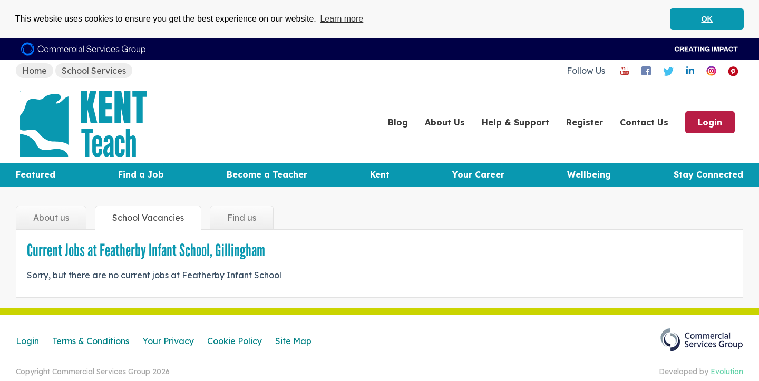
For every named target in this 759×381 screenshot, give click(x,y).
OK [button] (707, 19)
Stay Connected (708, 174)
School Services (94, 70)
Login (710, 122)
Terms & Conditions (90, 341)
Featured (35, 174)
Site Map (293, 341)
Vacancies (148, 217)
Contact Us (644, 122)
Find (241, 217)
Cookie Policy (234, 341)
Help (515, 122)
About (445, 122)
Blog (398, 122)
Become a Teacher (267, 174)
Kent (380, 174)
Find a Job (141, 174)
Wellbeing (589, 174)
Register (584, 122)
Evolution (727, 371)
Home (34, 70)
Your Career (478, 174)
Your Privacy (168, 341)
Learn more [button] (341, 18)
